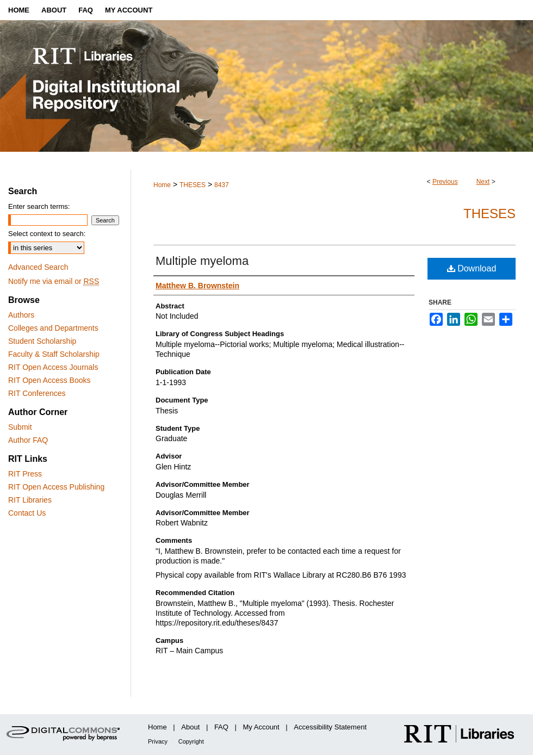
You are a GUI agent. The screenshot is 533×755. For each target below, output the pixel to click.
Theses (489, 213)
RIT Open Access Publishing (56, 486)
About (190, 727)
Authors (21, 315)
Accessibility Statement (330, 727)
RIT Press (25, 473)
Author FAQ (28, 440)
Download (472, 268)
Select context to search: (46, 234)
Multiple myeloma (202, 261)
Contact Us (27, 513)
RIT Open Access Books (49, 380)
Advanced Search (38, 267)
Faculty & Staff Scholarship (54, 354)
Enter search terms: (39, 206)
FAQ (221, 727)
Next (483, 181)
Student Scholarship (42, 341)
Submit (20, 427)
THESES (192, 185)
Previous (445, 181)
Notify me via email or (53, 281)
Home (162, 185)
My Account (261, 727)
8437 (221, 185)
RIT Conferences (37, 393)
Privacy (158, 741)
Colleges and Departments (53, 328)
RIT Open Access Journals (53, 367)
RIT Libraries (30, 500)
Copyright (191, 741)
